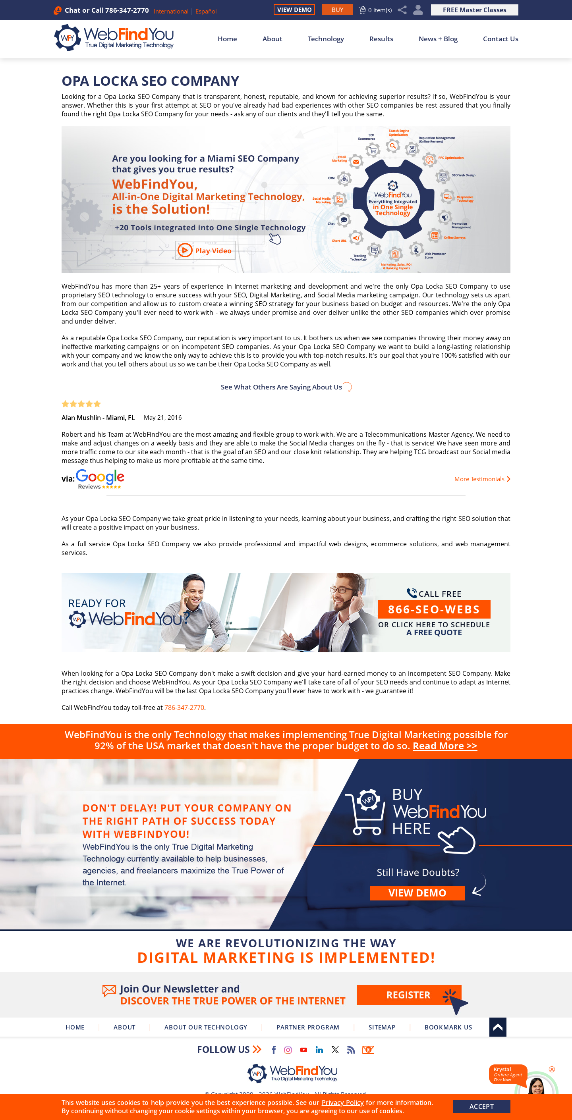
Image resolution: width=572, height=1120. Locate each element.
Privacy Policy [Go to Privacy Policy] (343, 1102)
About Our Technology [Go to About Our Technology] (205, 1027)
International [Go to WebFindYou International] (172, 11)
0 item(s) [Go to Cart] (380, 10)
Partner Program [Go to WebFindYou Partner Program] (308, 1027)
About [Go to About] (272, 38)
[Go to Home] (118, 37)
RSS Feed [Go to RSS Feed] (351, 1050)
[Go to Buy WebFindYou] (337, 9)
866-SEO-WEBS (434, 609)
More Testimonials (479, 479)
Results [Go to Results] (381, 38)
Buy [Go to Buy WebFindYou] (286, 864)
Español (206, 11)
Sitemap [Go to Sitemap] (382, 1027)
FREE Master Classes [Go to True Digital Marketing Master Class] (474, 10)
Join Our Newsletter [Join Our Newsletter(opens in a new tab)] (286, 995)
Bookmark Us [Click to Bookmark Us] (448, 1027)
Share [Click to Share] (402, 10)
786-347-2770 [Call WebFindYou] (127, 10)
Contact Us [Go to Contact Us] (500, 38)
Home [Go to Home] (227, 38)
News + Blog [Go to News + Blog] (438, 38)
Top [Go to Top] (497, 1027)
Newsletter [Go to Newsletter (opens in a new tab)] (368, 1050)
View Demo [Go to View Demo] (294, 9)
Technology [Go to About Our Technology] (326, 38)
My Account (418, 10)
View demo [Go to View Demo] (417, 892)
